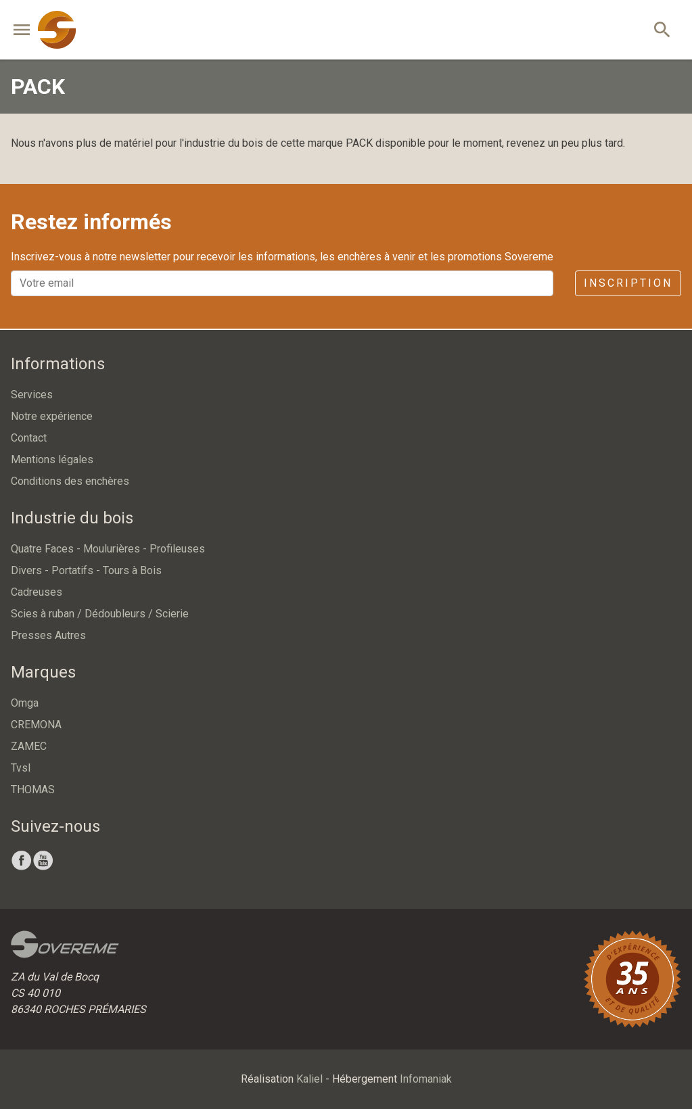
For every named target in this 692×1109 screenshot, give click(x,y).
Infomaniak (426, 1078)
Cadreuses (36, 592)
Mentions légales (52, 459)
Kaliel (309, 1078)
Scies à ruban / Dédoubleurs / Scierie (100, 613)
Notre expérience (52, 416)
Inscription (628, 283)
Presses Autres (48, 635)
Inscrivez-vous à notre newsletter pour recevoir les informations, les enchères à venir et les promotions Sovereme (282, 256)
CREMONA (36, 724)
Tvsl (20, 767)
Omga (25, 703)
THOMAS (33, 789)
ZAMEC (29, 746)
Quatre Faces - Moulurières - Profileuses (108, 548)
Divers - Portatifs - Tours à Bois (86, 570)
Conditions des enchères (70, 481)
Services (32, 394)
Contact (29, 437)
